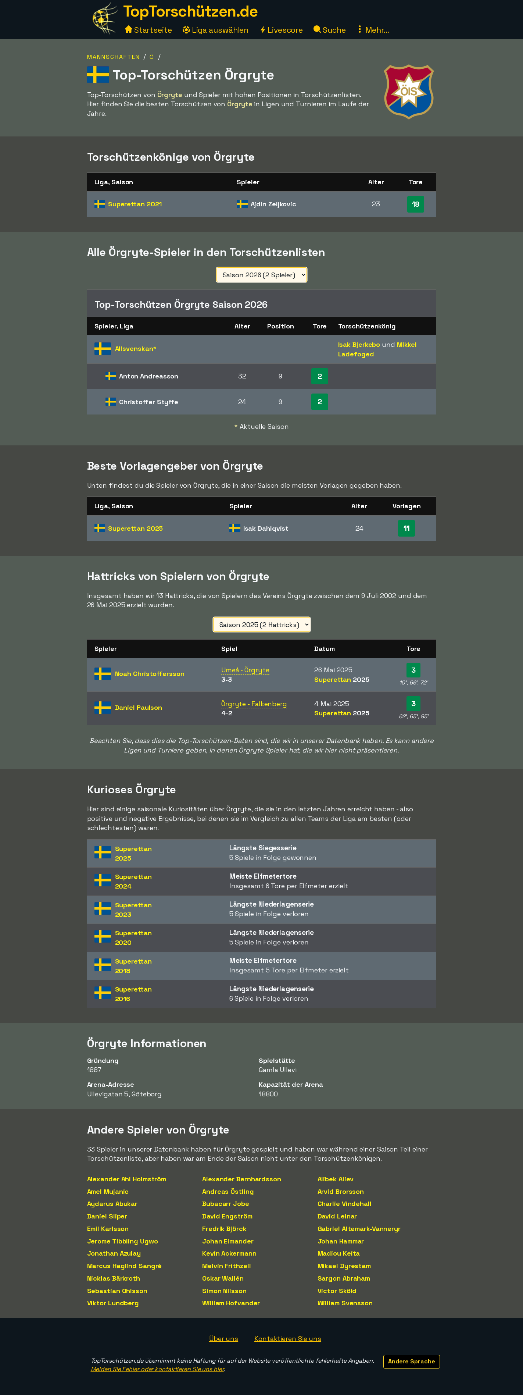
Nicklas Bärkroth (113, 1278)
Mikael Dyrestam (344, 1265)
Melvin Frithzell (226, 1265)
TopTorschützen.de (190, 11)
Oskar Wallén (223, 1278)
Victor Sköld (337, 1291)
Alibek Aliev (336, 1179)
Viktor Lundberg (113, 1303)
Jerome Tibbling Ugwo (122, 1241)
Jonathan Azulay (114, 1253)
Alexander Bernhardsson (241, 1179)
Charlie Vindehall (345, 1203)
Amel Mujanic (108, 1191)
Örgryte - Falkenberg (254, 704)
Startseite (148, 30)
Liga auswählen (216, 30)
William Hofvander (231, 1303)
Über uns (223, 1338)
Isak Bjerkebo (359, 344)
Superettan (135, 204)
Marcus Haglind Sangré (124, 1265)
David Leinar (337, 1216)
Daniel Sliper (107, 1216)
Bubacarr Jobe (225, 1203)
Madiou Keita (339, 1253)
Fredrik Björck (224, 1228)
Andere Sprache (411, 1361)
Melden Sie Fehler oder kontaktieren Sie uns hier (157, 1369)
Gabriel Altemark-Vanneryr (359, 1228)
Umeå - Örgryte (245, 670)
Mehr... (372, 30)
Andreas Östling (228, 1191)
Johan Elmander (228, 1241)
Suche (329, 30)
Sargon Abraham (344, 1278)
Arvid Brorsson (341, 1191)
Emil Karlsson (108, 1228)
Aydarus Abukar (112, 1203)
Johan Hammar (341, 1241)
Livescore (281, 30)
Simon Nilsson (224, 1291)
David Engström (227, 1216)
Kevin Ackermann (229, 1253)
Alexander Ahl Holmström (126, 1179)
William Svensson (345, 1303)
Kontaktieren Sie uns (287, 1338)
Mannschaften (113, 57)
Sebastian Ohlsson (117, 1291)
